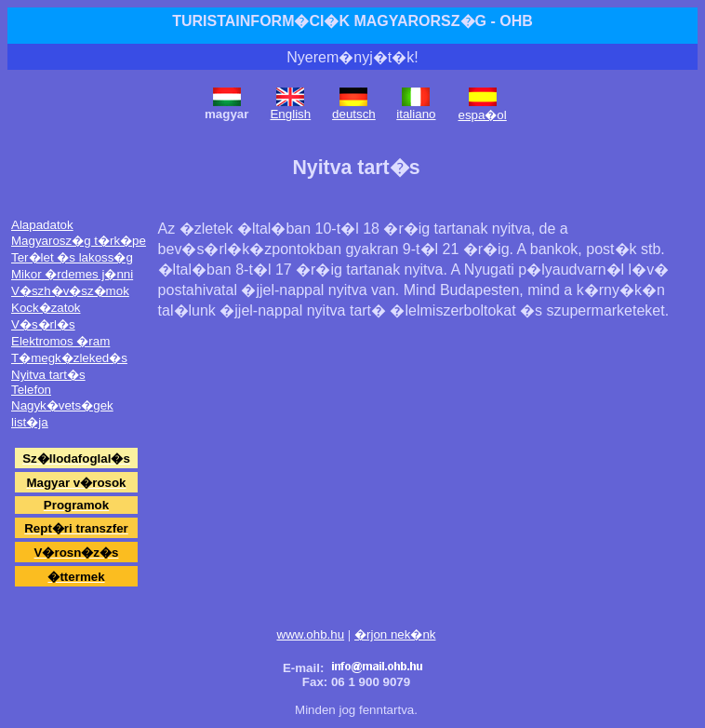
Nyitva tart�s (48, 375)
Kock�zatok (46, 308)
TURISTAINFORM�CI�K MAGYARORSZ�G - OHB (352, 21)
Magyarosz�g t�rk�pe (78, 241)
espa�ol (482, 115)
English (290, 114)
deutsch (354, 114)
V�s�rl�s (43, 324)
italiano (415, 114)
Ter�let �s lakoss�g (72, 257)
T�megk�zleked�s (69, 358)
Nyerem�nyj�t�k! (352, 57)
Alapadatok (42, 225)
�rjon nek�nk (395, 634)
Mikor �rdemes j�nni (72, 274)
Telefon (31, 390)
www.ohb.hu (311, 634)
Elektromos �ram (60, 341)
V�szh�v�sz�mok (70, 291)
